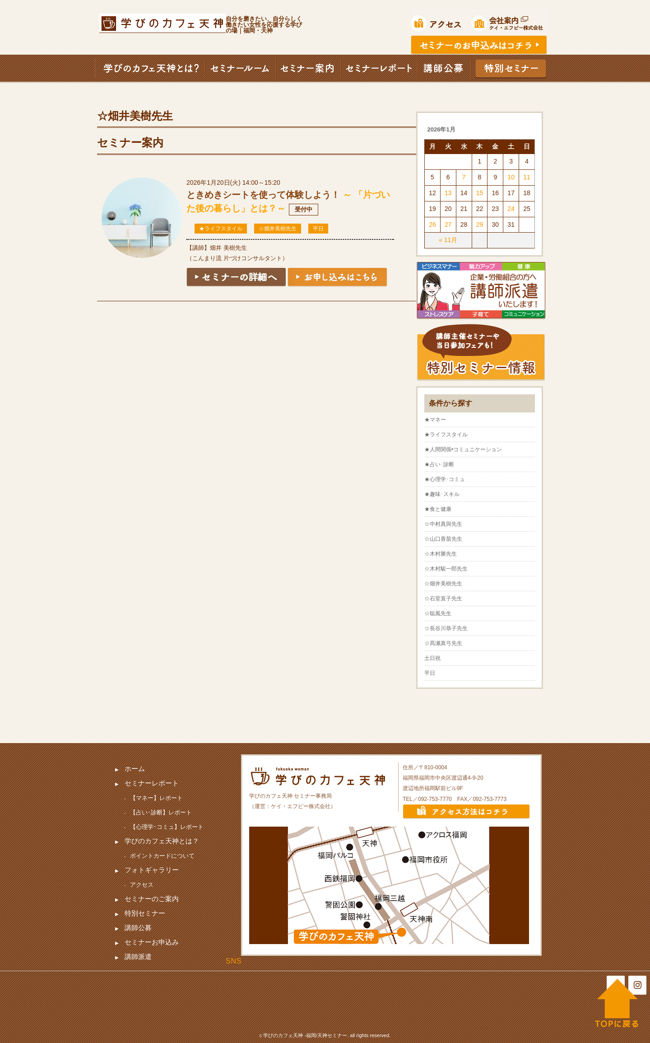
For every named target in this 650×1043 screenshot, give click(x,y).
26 (432, 224)
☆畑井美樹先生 (278, 228)
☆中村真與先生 (443, 524)
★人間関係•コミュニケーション (463, 449)
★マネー (435, 419)
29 (479, 224)
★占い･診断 (439, 464)
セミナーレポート (152, 783)
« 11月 (448, 239)
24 (511, 208)
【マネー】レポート (156, 798)
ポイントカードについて (162, 855)
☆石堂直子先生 (443, 598)
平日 (318, 228)
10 (511, 177)
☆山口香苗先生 (443, 539)
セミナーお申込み (152, 942)
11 (526, 177)
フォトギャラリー (152, 870)
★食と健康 (437, 509)
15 (479, 192)
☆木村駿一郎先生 (446, 569)
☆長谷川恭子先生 (446, 628)
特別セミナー (145, 913)
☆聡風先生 (437, 613)
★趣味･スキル (442, 494)
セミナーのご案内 (152, 899)
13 (448, 192)
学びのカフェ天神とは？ (162, 841)
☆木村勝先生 (440, 554)
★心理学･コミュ (444, 479)
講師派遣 (138, 956)
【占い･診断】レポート (161, 812)
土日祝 (432, 658)
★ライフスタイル (220, 228)
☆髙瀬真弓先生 (443, 643)
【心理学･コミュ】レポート (167, 826)
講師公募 (138, 927)
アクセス (141, 884)
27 (448, 224)
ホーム (135, 768)
